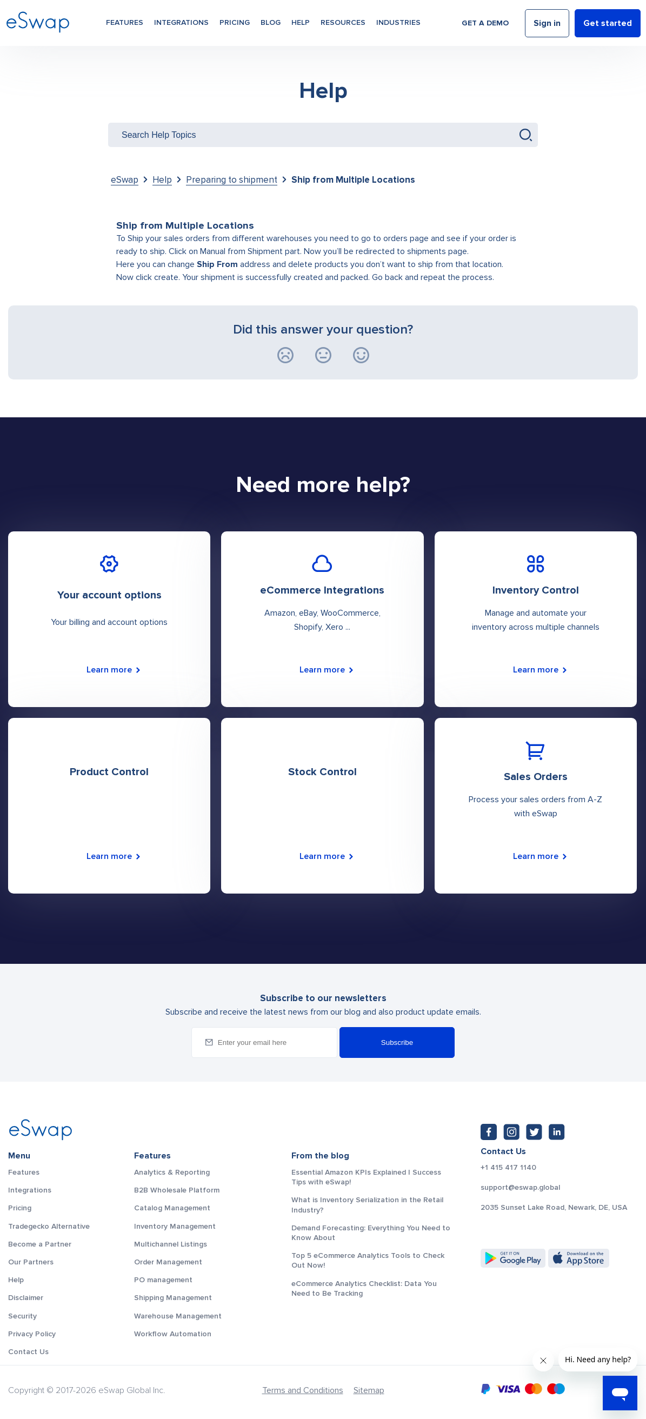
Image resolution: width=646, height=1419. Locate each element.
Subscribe (397, 1042)
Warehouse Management (178, 1316)
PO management (163, 1279)
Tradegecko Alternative (49, 1226)
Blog (271, 22)
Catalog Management (172, 1208)
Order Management (168, 1262)
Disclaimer (25, 1297)
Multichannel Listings (170, 1244)
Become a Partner (39, 1244)
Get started (607, 23)
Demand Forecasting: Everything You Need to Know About (370, 1232)
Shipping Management (173, 1297)
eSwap (124, 179)
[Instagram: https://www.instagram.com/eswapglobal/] (511, 1132)
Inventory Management (175, 1226)
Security (22, 1316)
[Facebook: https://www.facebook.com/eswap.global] (489, 1132)
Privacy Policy (32, 1333)
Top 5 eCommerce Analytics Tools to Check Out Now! (367, 1260)
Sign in (547, 23)
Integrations (181, 22)
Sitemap (369, 1390)
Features (124, 22)
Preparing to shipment (231, 179)
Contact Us (28, 1351)
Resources (343, 22)
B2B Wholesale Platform (176, 1190)
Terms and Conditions (302, 1390)
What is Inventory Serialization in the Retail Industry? (367, 1204)
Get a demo (485, 23)
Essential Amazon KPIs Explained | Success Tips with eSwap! (366, 1177)
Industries (398, 22)
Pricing (234, 22)
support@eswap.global (520, 1187)
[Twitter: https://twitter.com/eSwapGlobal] (534, 1132)
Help (300, 22)
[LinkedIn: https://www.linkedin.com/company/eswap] (557, 1132)
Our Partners (31, 1262)
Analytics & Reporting (172, 1172)
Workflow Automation (172, 1333)
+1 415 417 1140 (508, 1167)
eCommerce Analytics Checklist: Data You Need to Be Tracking (364, 1288)
